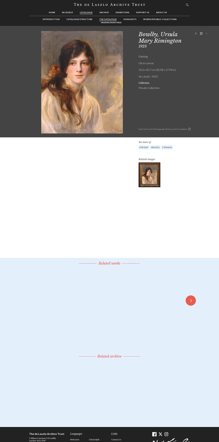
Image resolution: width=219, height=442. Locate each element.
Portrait (144, 147)
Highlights (130, 19)
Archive (104, 12)
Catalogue (86, 12)
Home (52, 12)
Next (206, 33)
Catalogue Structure (79, 19)
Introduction (51, 19)
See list (201, 33)
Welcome (74, 439)
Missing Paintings (111, 22)
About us (161, 12)
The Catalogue (108, 19)
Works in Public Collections (160, 19)
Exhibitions (122, 12)
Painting (155, 147)
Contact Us (116, 439)
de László (67, 12)
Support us (142, 12)
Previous (195, 33)
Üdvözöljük (94, 439)
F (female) (167, 147)
